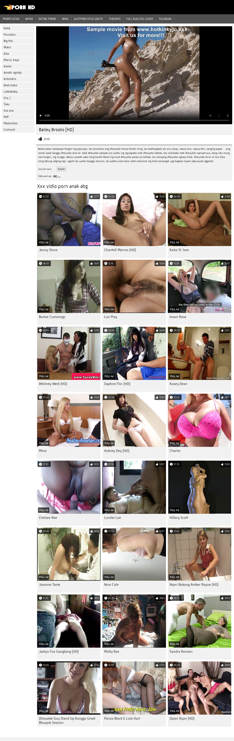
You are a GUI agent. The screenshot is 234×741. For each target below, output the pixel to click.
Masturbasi (11, 123)
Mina (42, 451)
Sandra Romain (181, 651)
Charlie (175, 451)
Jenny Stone (48, 250)
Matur (7, 47)
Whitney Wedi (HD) (53, 384)
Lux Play (110, 317)
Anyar (29, 19)
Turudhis (115, 19)
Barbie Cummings (52, 317)
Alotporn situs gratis (88, 19)
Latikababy (10, 91)
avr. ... (56, 176)
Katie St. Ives (179, 250)
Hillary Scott (179, 518)
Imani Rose (178, 317)
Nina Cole (111, 585)
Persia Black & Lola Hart (122, 718)
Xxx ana (9, 110)
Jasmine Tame (49, 585)
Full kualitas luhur (139, 19)
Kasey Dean (178, 384)
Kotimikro (10, 79)
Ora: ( (7, 98)
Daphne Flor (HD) (117, 384)
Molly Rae (111, 651)
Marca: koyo (11, 60)
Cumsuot (9, 129)
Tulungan (165, 19)
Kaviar (8, 66)
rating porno (47, 19)
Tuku (7, 104)
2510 (47, 139)
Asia (6, 53)
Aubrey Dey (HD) (116, 451)
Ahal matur (11, 85)
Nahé (7, 28)
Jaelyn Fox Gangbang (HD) (59, 651)
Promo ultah (11, 19)
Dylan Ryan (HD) (182, 718)
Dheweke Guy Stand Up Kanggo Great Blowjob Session (67, 720)
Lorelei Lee (112, 518)
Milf (6, 117)
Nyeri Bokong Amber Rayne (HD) (194, 585)
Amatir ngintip (13, 72)
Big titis (8, 41)
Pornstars (10, 34)
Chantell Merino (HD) (120, 250)
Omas (65, 19)
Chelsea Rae (48, 518)
